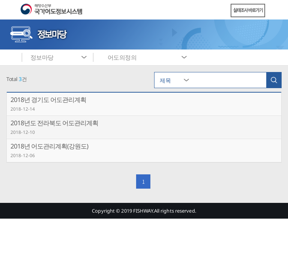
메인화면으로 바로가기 (11, 57)
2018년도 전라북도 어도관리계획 (54, 122)
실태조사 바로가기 (248, 10)
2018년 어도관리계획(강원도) (49, 146)
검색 (273, 80)
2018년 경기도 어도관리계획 (48, 99)
